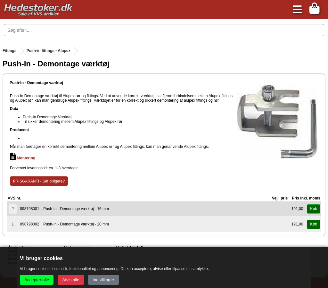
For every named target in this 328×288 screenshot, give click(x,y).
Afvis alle (70, 279)
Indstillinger (103, 279)
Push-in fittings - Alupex (49, 50)
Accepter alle (36, 279)
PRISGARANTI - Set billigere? (39, 181)
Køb (313, 209)
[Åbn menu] (296, 10)
